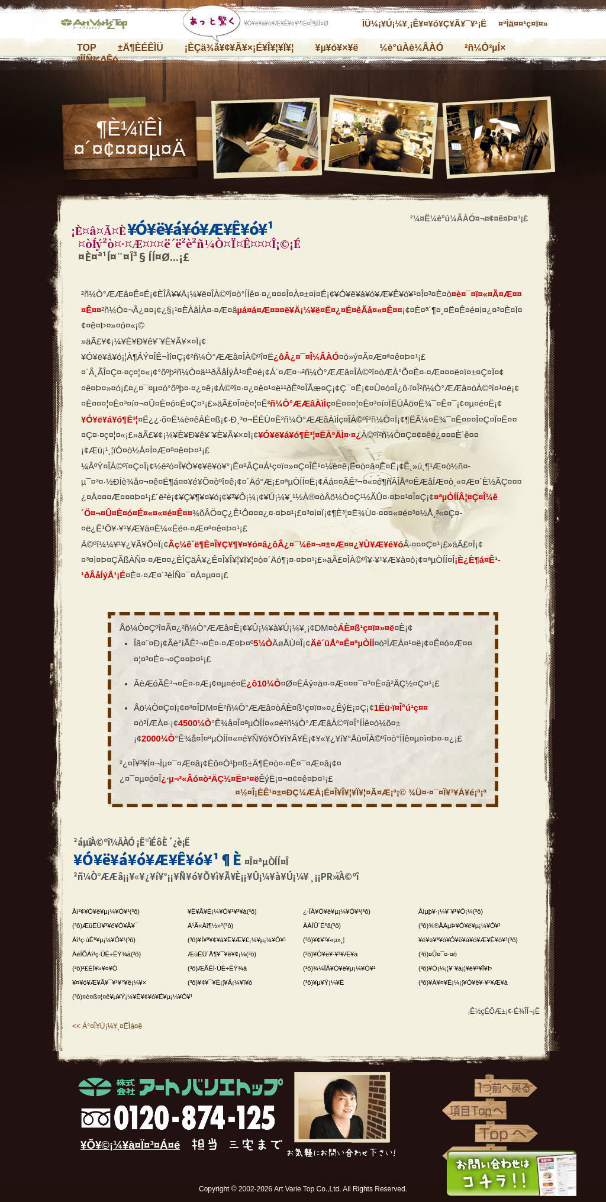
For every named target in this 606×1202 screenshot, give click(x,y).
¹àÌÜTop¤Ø (474, 1111)
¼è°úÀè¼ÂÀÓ (411, 48)
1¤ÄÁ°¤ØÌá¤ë (507, 1088)
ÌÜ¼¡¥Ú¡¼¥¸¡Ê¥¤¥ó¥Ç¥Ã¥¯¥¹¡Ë (424, 23)
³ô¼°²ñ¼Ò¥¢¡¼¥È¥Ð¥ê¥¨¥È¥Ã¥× (98, 27)
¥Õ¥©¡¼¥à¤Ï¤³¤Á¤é (130, 1145)
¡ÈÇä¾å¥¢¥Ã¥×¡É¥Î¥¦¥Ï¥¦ (239, 48)
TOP (86, 48)
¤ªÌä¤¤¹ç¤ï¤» (523, 23)
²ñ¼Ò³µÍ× (485, 48)
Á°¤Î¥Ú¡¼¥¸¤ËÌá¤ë (112, 1026)
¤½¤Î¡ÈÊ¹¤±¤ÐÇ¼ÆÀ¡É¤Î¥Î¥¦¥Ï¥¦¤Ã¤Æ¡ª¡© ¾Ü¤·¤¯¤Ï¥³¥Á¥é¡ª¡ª (361, 792)
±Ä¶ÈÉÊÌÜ (140, 48)
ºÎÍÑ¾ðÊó (97, 59)
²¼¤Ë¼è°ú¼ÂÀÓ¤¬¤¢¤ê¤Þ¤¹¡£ (469, 218)
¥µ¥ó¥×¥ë (336, 48)
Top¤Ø (507, 1133)
